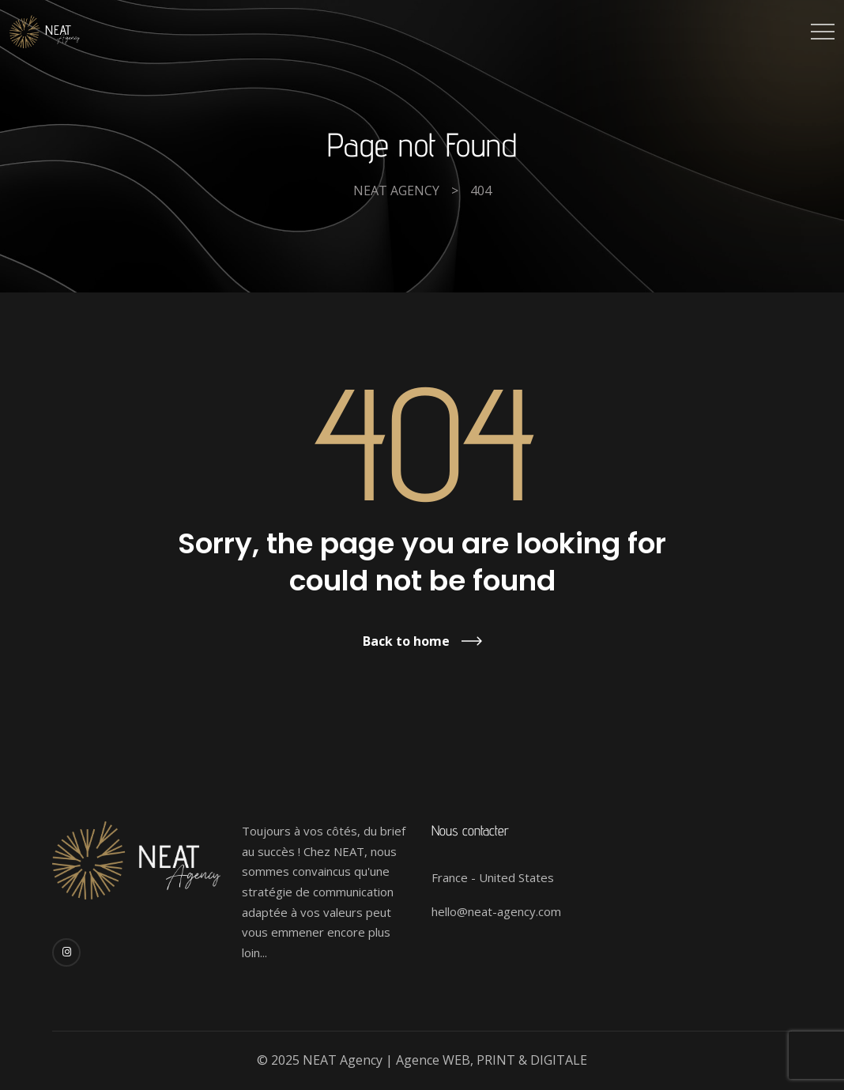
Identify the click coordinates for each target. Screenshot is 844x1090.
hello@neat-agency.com (496, 911)
